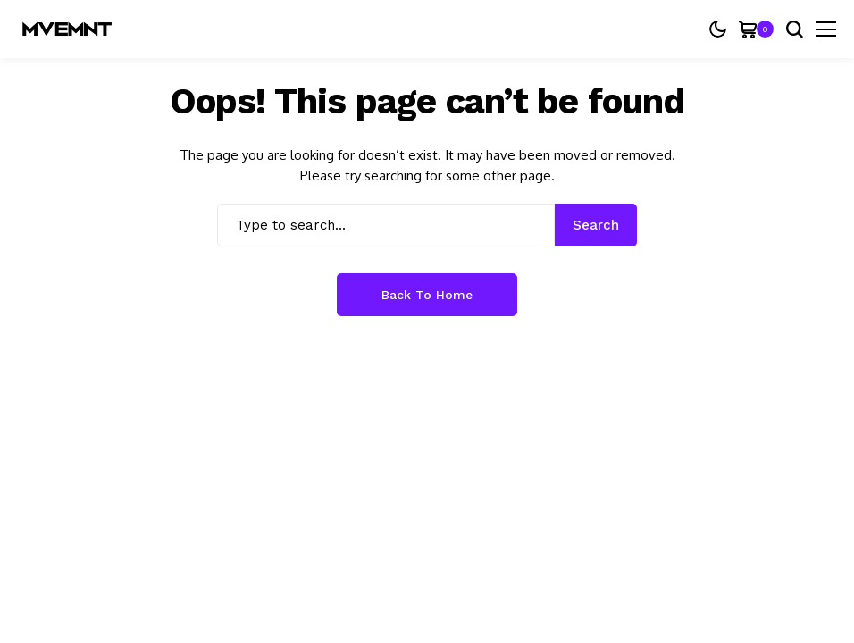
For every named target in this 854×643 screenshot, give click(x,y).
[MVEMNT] (67, 29)
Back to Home (427, 295)
